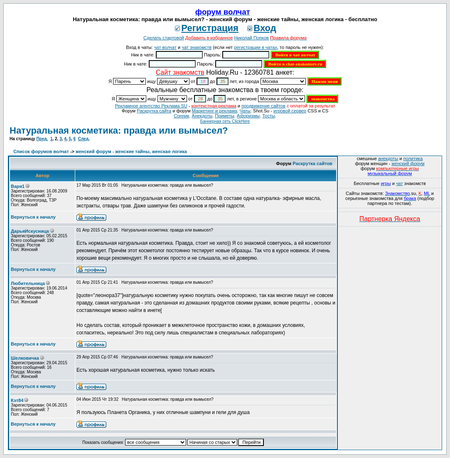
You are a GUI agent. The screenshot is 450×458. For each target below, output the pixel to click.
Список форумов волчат (41, 151)
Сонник (181, 115)
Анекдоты (202, 115)
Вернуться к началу (33, 216)
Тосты (268, 115)
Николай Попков (251, 37)
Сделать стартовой (163, 37)
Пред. (42, 138)
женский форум (407, 163)
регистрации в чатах (255, 47)
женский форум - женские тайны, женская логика (131, 151)
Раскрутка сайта (154, 110)
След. (84, 138)
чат (399, 183)
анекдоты (388, 158)
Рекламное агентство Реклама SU (151, 105)
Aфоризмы (248, 115)
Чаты (245, 110)
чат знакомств (196, 47)
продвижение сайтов (263, 105)
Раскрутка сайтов (312, 163)
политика (413, 158)
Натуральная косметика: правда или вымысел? (119, 130)
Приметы (224, 115)
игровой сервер (289, 110)
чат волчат (165, 47)
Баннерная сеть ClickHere (225, 121)
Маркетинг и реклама (214, 110)
